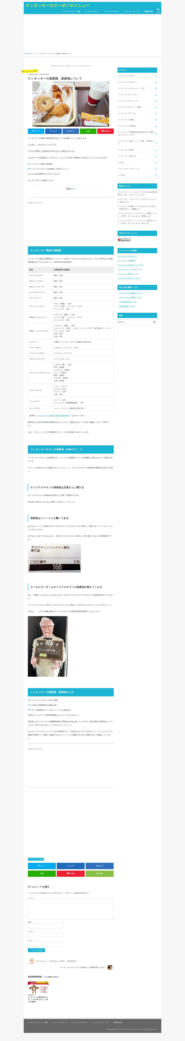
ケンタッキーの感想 (126, 119)
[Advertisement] (92, 34)
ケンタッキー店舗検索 (126, 260)
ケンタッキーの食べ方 (127, 156)
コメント (31, 898)
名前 (30, 922)
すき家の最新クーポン (128, 301)
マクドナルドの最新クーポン (130, 292)
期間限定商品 (148, 11)
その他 (120, 162)
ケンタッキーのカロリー (111, 11)
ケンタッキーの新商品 (127, 126)
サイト (30, 940)
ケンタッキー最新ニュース (128, 273)
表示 (73, 189)
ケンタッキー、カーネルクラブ (130, 268)
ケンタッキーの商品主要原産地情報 (52, 415)
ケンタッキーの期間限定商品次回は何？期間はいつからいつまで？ (135, 133)
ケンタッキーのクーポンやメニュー (57, 5)
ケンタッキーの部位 (36, 859)
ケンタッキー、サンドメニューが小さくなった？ (137, 199)
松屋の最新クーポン (127, 305)
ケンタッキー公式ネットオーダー (131, 264)
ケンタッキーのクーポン (132, 11)
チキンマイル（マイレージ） (129, 168)
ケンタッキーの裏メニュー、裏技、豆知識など (135, 142)
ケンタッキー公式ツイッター (129, 277)
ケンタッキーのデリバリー (128, 101)
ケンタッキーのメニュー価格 (71, 11)
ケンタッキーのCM (125, 76)
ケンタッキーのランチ (92, 11)
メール (31, 931)
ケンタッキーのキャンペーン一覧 (131, 88)
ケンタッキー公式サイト (127, 255)
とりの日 (121, 174)
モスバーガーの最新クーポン (130, 296)
